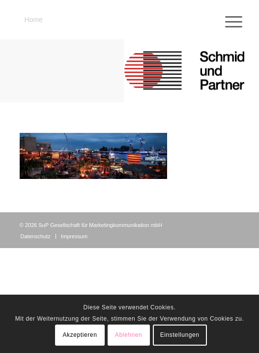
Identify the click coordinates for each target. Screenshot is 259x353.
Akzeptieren (79, 334)
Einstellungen (180, 334)
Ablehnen (129, 334)
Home (34, 20)
